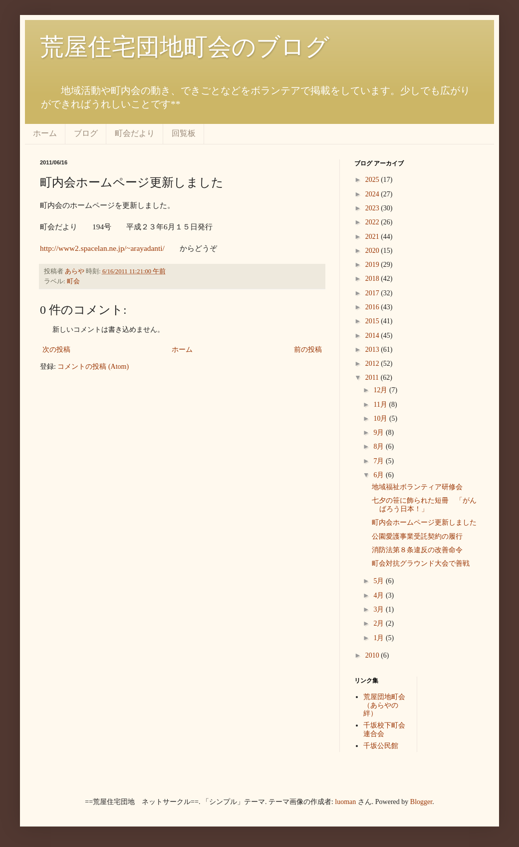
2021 (373, 236)
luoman (345, 802)
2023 (373, 208)
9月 (379, 432)
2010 (373, 655)
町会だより (135, 133)
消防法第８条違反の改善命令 (417, 550)
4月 (379, 595)
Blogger (421, 802)
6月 (379, 475)
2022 (373, 222)
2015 (373, 321)
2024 (373, 194)
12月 (381, 390)
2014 (373, 335)
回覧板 (184, 133)
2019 (373, 264)
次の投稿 (56, 349)
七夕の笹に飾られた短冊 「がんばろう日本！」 (424, 505)
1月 (379, 638)
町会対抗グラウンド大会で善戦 (421, 563)
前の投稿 (308, 349)
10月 (381, 418)
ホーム (45, 133)
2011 (373, 377)
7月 (379, 461)
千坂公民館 (380, 746)
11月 (381, 404)
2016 (373, 307)
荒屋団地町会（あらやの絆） (384, 705)
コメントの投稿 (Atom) (93, 366)
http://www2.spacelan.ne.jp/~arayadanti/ (102, 248)
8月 (379, 446)
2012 (373, 363)
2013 (373, 349)
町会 (73, 281)
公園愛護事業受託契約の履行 (417, 536)
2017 (373, 293)
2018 (373, 278)
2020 (373, 250)
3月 (379, 609)
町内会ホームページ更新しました (424, 522)
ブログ (86, 133)
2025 (373, 179)
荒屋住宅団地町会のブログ (184, 46)
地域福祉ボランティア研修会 (417, 487)
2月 (379, 623)
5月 (379, 581)
